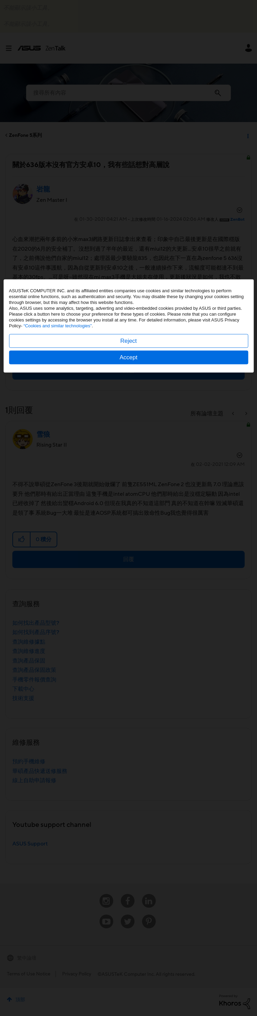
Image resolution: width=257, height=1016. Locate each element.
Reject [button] (128, 523)
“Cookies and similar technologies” (58, 507)
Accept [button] (129, 539)
